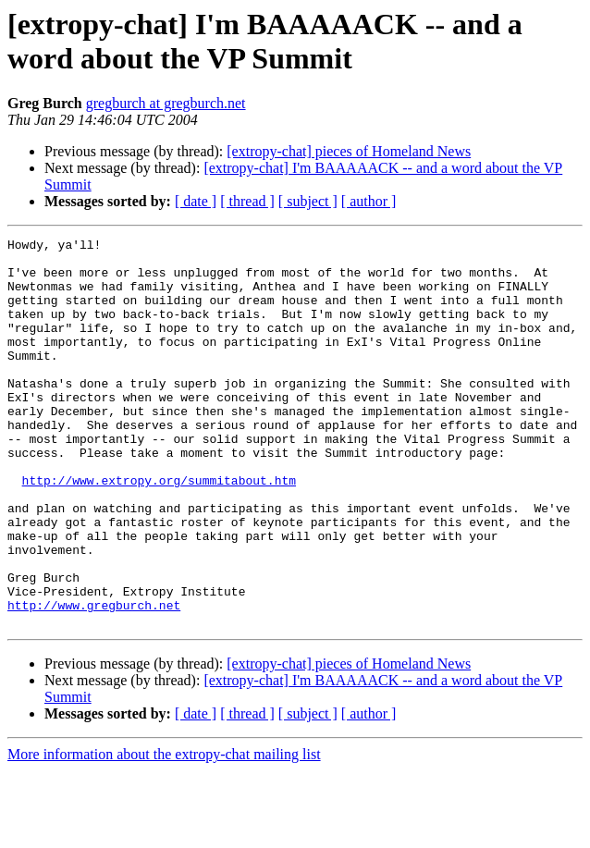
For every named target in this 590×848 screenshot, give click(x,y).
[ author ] (369, 201)
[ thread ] (247, 201)
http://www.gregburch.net (93, 679)
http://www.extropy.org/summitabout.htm (159, 530)
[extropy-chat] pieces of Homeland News (349, 151)
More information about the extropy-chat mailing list (164, 832)
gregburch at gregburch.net (166, 103)
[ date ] (195, 201)
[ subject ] (308, 201)
